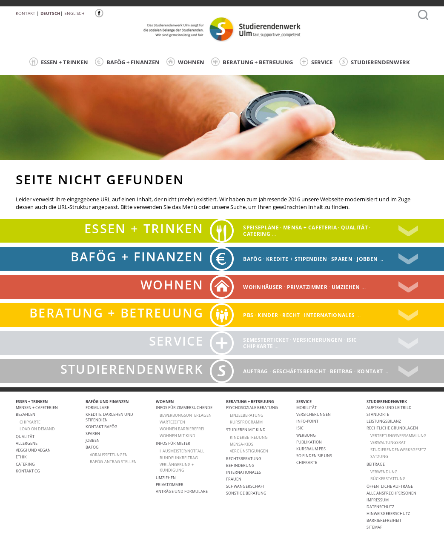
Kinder (268, 315)
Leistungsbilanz (384, 421)
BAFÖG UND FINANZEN (107, 401)
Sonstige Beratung (246, 493)
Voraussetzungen (109, 455)
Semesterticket (266, 340)
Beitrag (341, 371)
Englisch (74, 13)
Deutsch (50, 13)
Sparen (341, 258)
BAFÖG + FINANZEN (127, 61)
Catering (25, 464)
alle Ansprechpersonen (391, 493)
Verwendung (384, 472)
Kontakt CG (28, 471)
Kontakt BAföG (101, 426)
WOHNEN (185, 61)
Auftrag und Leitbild (389, 407)
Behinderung (240, 465)
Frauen (233, 479)
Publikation (309, 442)
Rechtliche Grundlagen (392, 428)
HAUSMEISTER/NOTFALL (182, 451)
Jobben (367, 258)
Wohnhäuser (263, 286)
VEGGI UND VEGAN (33, 450)
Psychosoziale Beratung (252, 407)
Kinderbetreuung (249, 437)
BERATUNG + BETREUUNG (252, 61)
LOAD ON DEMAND (37, 429)
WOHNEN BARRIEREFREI (182, 429)
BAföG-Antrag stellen (113, 461)
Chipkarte (258, 346)
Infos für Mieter (173, 443)
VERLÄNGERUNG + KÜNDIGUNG (177, 467)
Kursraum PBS (311, 449)
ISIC (352, 340)
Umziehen (346, 286)
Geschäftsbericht (299, 371)
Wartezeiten (172, 422)
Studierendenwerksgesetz (398, 449)
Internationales (329, 315)
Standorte (378, 414)
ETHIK (21, 457)
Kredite (277, 258)
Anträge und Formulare (182, 491)
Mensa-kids (241, 444)
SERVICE (316, 61)
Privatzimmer (307, 286)
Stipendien (311, 258)
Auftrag (255, 371)
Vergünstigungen (249, 451)
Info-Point (307, 421)
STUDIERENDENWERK (374, 61)
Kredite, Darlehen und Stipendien (109, 417)
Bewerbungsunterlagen (186, 415)
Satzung (379, 456)
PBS (248, 315)
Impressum (378, 500)
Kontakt (25, 13)
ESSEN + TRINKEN (58, 61)
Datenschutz (380, 506)
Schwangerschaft (245, 486)
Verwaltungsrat (388, 442)
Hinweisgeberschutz (388, 513)
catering (256, 234)
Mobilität (306, 407)
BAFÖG (252, 258)
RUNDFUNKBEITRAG (179, 458)
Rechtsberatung (243, 458)
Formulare (97, 407)
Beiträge (376, 464)
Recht (291, 315)
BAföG (92, 447)
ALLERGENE (26, 443)
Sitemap (374, 527)
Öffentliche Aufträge (390, 486)
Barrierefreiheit (384, 520)
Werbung (306, 435)
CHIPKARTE (30, 422)
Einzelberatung (247, 415)
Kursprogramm (246, 422)
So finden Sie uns (314, 455)
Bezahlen (25, 414)
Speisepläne (261, 227)
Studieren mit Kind (246, 429)
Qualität (354, 227)
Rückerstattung (388, 478)
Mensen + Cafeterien (37, 407)
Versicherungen (317, 340)
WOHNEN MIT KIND (177, 435)
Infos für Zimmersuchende (184, 407)
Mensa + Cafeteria (310, 227)
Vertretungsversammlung (398, 435)
